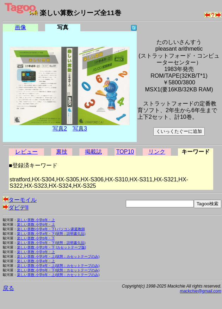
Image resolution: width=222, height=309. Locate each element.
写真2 (60, 128)
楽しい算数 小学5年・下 (36, 238)
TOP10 (125, 152)
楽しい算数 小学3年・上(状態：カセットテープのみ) (58, 256)
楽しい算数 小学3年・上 (36, 252)
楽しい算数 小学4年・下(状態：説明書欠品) (51, 234)
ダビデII (16, 208)
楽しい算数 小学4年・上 (36, 261)
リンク (156, 152)
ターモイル (20, 200)
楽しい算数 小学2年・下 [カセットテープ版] (51, 247)
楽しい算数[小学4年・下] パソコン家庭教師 (51, 229)
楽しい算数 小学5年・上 (36, 224)
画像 (20, 27)
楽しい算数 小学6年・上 (36, 220)
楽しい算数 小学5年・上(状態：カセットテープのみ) (58, 275)
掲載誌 (93, 152)
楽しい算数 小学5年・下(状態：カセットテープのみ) (58, 270)
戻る (8, 288)
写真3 (80, 128)
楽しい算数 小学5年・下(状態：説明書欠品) (51, 243)
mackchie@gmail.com (200, 291)
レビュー (26, 152)
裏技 (61, 152)
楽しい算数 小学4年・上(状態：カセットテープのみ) (58, 266)
